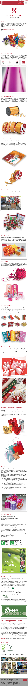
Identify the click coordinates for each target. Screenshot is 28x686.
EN (27, 0)
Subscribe (22, 0)
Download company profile (7, 29)
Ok (25, 680)
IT (25, 0)
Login (19, 0)
